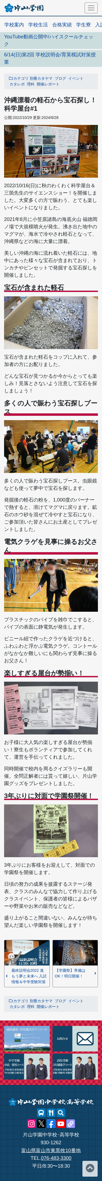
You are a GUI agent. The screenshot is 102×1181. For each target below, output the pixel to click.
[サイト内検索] (61, 1113)
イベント (76, 78)
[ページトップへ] (90, 1169)
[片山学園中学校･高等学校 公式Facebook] (51, 1124)
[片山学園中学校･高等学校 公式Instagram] (31, 1124)
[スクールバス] (41, 1113)
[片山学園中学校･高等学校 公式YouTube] (61, 1124)
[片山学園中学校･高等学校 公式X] (41, 1124)
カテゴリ (18, 78)
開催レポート (48, 84)
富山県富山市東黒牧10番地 (51, 1150)
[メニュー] (91, 7)
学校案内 (14, 24)
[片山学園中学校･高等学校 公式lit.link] (71, 1124)
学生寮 (83, 24)
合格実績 (62, 24)
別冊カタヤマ (41, 78)
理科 (31, 84)
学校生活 (38, 24)
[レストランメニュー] (51, 1113)
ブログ (60, 78)
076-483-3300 (56, 1158)
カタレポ (17, 84)
